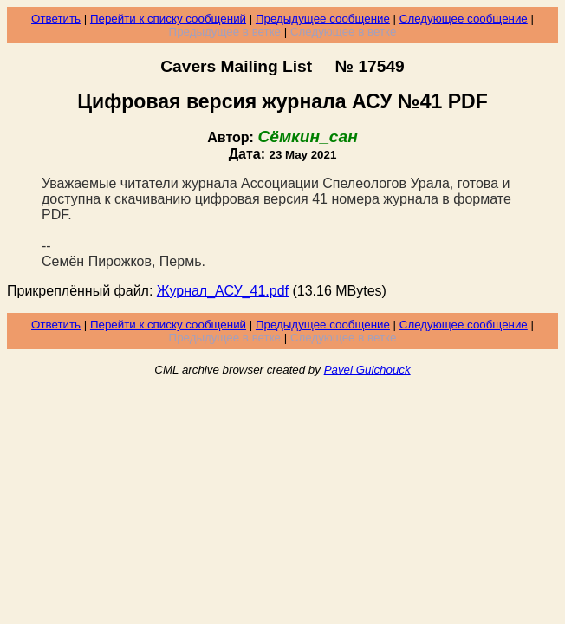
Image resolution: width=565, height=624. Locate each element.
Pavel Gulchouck (367, 369)
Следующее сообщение (463, 18)
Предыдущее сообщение (323, 18)
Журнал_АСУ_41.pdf (223, 290)
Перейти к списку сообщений (168, 18)
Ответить (56, 18)
